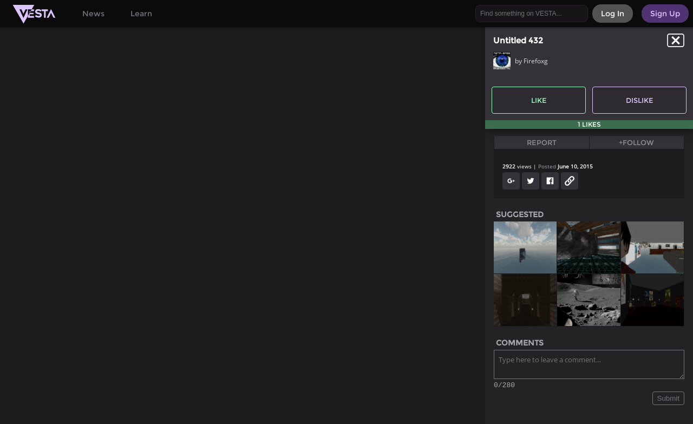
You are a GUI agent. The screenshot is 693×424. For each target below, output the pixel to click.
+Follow (636, 142)
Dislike (639, 100)
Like (539, 100)
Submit (668, 400)
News (93, 13)
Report (542, 142)
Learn (141, 13)
